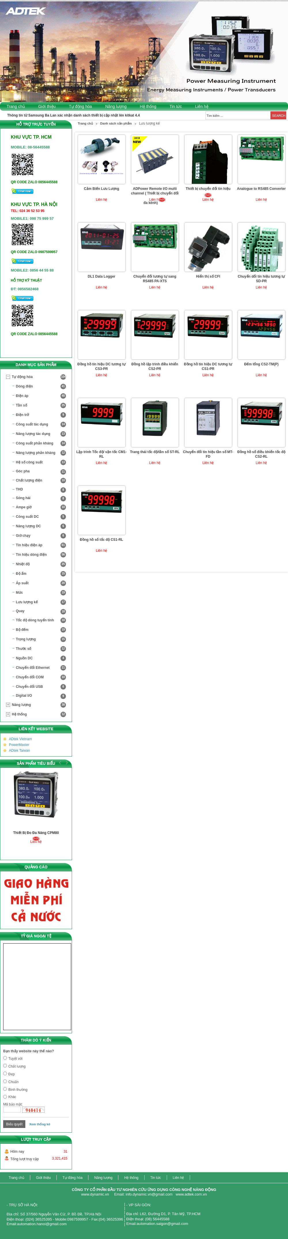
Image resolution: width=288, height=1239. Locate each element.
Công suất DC (41, 517)
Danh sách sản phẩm (116, 123)
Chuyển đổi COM (41, 677)
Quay (41, 611)
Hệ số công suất (41, 462)
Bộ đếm (41, 630)
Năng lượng (115, 106)
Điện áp (41, 396)
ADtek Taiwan (19, 751)
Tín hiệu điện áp (41, 545)
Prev (60, 762)
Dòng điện (41, 386)
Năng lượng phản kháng (41, 453)
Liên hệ (201, 106)
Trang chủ (16, 106)
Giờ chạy (41, 536)
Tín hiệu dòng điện (41, 555)
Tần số (41, 405)
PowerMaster (19, 745)
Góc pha (41, 472)
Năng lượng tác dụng (41, 434)
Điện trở (41, 415)
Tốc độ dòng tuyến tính (41, 620)
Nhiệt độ (41, 564)
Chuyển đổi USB (41, 687)
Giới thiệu (47, 106)
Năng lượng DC (41, 526)
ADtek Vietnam (20, 739)
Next (66, 762)
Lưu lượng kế (41, 602)
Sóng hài (41, 498)
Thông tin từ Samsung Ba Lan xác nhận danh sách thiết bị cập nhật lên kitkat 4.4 (73, 115)
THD (41, 490)
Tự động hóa (80, 106)
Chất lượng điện (41, 480)
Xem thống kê (39, 1124)
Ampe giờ (41, 507)
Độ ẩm (41, 573)
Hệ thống (148, 106)
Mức (41, 592)
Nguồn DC (41, 658)
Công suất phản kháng (41, 443)
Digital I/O (41, 696)
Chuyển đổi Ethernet (41, 668)
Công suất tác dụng (41, 424)
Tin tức (176, 106)
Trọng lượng (41, 639)
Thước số (41, 649)
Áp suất (41, 583)
